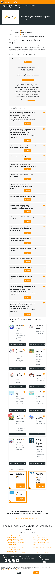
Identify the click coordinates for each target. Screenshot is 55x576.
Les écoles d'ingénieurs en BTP (16, 553)
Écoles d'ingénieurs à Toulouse (41, 553)
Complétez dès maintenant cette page (27, 518)
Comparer (28, 62)
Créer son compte (28, 80)
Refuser (18, 572)
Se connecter (31, 100)
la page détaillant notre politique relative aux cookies (13, 569)
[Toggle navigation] (52, 2)
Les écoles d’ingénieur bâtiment (42, 547)
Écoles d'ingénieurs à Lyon (40, 537)
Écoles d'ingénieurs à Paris (40, 541)
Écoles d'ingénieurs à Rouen (41, 542)
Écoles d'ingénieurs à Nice (14, 541)
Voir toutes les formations (17, 344)
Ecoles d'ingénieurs (12, 544)
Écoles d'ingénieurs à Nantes (41, 539)
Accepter (36, 572)
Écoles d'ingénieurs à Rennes (15, 542)
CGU (27, 556)
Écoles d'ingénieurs (29, 5)
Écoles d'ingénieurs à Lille (14, 537)
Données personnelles (27, 558)
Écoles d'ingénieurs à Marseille (15, 539)
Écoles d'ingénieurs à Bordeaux (42, 535)
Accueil (5, 5)
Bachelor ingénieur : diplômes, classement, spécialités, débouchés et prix (15, 549)
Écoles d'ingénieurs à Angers (15, 535)
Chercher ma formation (15, 5)
